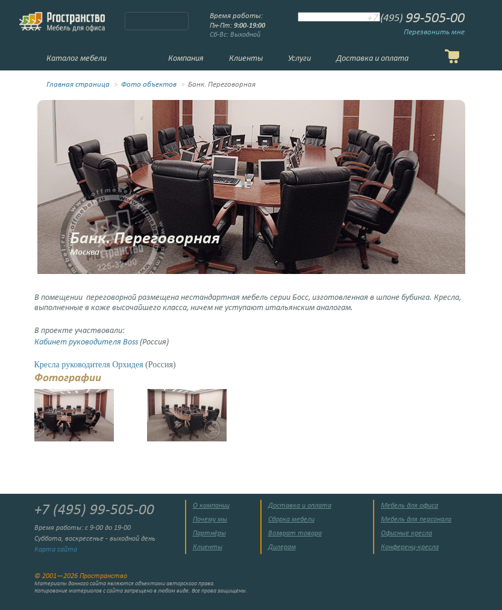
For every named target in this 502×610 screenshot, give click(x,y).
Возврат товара (295, 533)
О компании (211, 505)
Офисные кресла (406, 533)
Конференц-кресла (410, 547)
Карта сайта (55, 549)
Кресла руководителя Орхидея (88, 364)
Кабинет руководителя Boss (86, 342)
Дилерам (282, 547)
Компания (186, 58)
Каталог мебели (76, 58)
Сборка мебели (291, 519)
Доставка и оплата (372, 58)
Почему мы (210, 519)
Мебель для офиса (409, 505)
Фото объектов (149, 85)
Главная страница (78, 85)
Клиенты (246, 58)
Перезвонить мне (434, 32)
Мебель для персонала (416, 519)
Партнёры (209, 533)
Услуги (299, 58)
